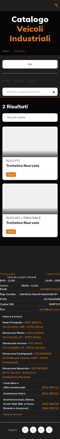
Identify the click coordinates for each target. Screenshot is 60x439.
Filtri (30, 64)
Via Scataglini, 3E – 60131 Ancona (23, 347)
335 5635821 (39, 368)
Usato (31, 81)
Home (5, 51)
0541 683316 (50, 403)
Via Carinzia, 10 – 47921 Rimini (21, 337)
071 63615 (35, 343)
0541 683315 (50, 408)
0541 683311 (33, 322)
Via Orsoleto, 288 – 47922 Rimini (22, 326)
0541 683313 (50, 393)
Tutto (6, 81)
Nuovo (18, 81)
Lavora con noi (12, 414)
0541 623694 (35, 332)
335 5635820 (43, 353)
